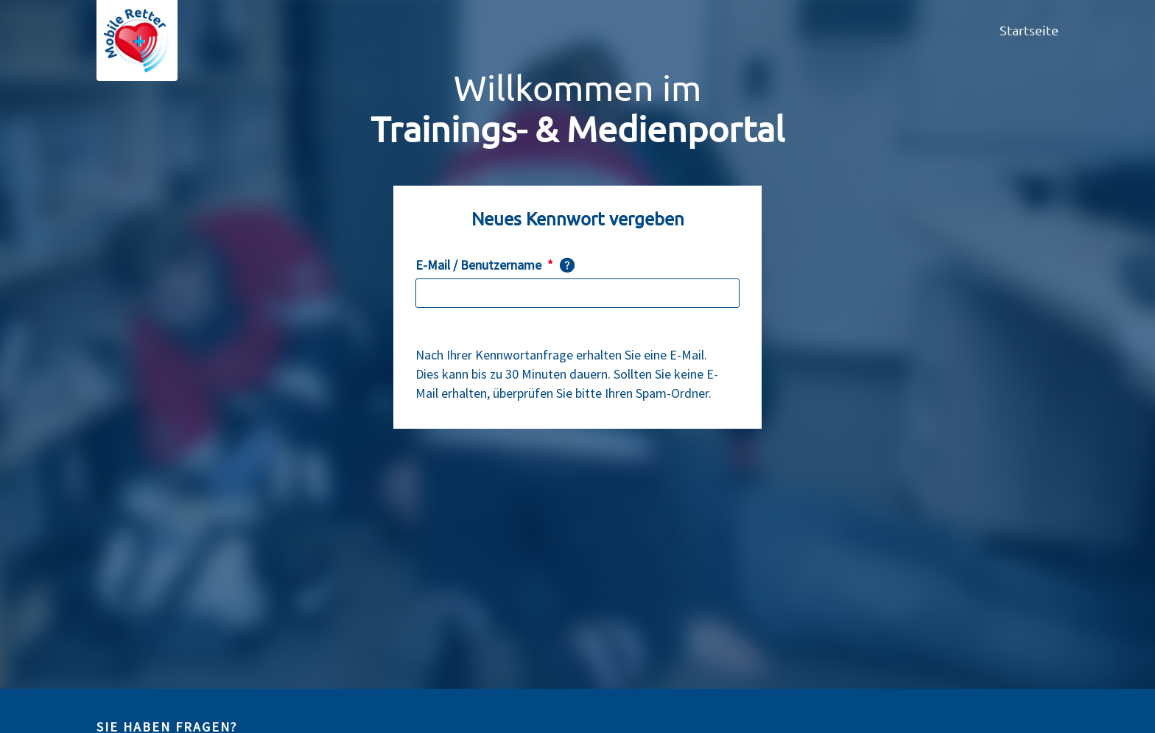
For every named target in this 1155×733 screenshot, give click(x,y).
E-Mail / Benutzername (484, 265)
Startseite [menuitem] (1029, 30)
